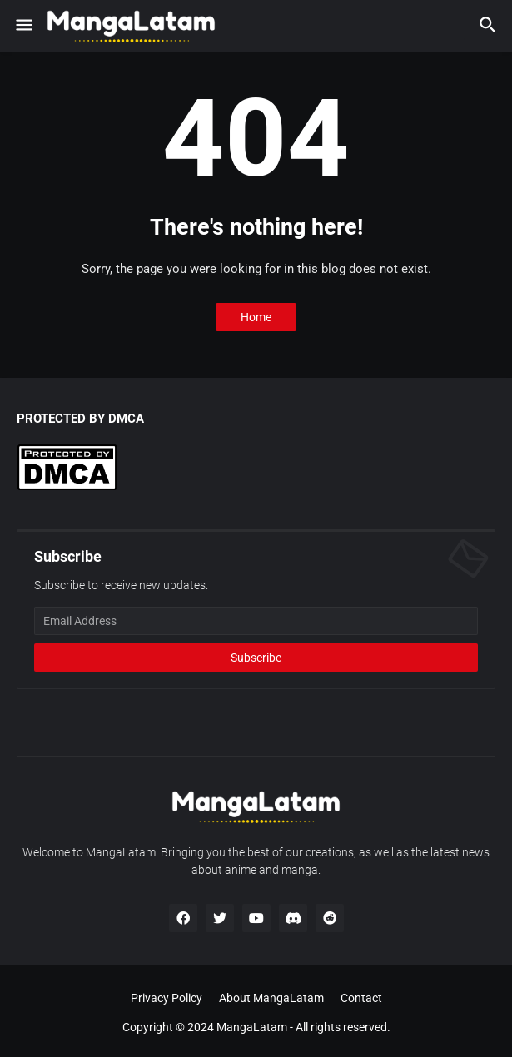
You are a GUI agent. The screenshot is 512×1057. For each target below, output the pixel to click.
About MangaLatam (271, 998)
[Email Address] (256, 621)
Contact (361, 998)
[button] (23, 26)
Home (256, 317)
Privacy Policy (166, 998)
